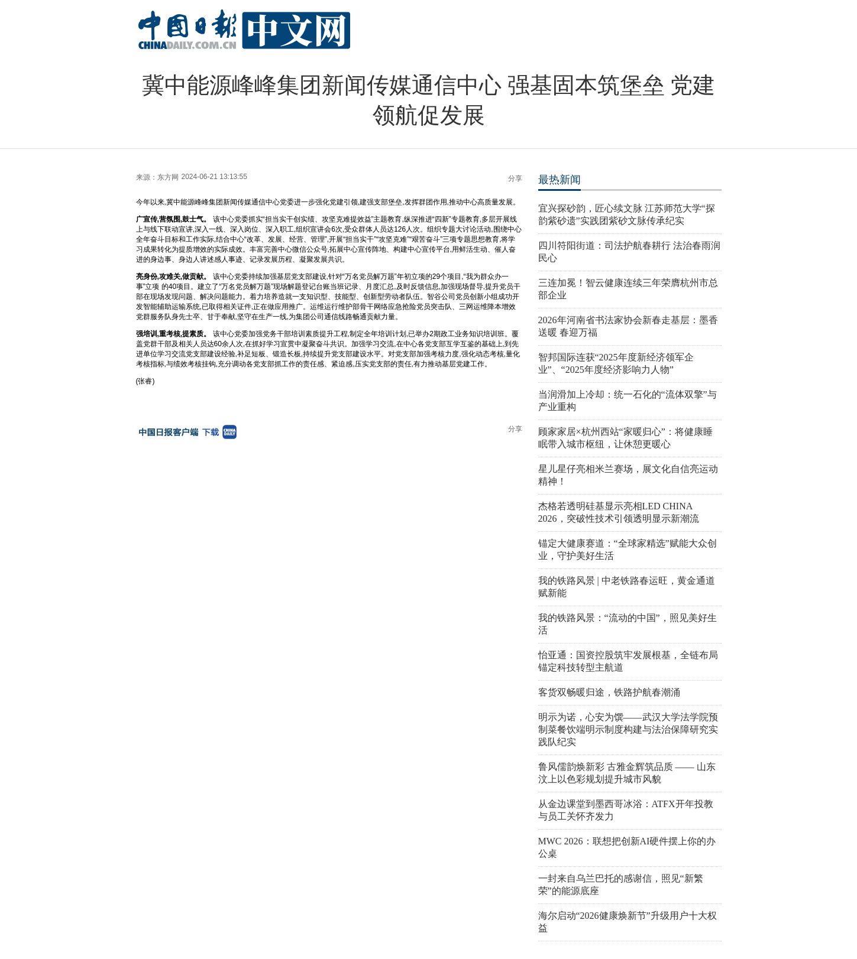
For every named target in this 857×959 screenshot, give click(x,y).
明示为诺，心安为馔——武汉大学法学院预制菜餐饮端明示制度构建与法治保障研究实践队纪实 (628, 729)
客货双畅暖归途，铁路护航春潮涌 (609, 692)
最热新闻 (559, 180)
